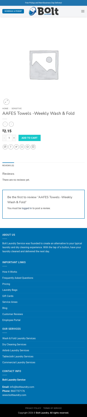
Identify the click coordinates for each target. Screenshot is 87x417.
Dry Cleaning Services (14, 344)
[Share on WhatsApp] (5, 146)
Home (5, 108)
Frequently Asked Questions (17, 277)
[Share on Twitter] (16, 146)
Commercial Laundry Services (18, 362)
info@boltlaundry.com (22, 386)
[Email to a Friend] (22, 146)
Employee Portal (11, 320)
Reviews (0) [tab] (8, 165)
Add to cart (30, 138)
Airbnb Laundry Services (15, 350)
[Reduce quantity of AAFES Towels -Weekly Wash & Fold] (4, 138)
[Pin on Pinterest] (27, 146)
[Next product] (5, 124)
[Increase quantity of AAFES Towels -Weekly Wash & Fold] (14, 138)
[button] (83, 11)
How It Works (9, 271)
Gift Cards (7, 296)
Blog (4, 308)
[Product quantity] (9, 138)
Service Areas (9, 301)
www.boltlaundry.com (14, 395)
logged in (27, 208)
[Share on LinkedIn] (33, 146)
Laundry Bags (9, 289)
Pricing (6, 284)
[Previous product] (11, 124)
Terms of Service (52, 408)
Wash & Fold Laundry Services (19, 338)
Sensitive (17, 108)
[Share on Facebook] (10, 146)
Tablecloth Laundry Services (17, 356)
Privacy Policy (33, 408)
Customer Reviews (12, 314)
